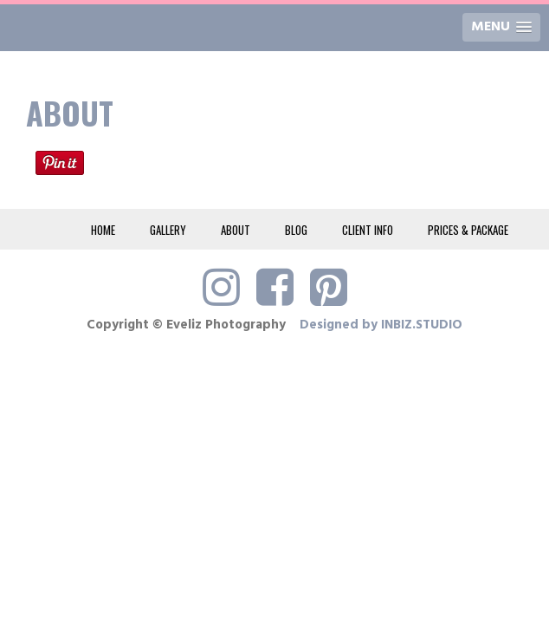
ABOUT (235, 229)
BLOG (296, 229)
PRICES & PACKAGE (468, 229)
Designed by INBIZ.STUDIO (381, 325)
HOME (103, 229)
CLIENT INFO (367, 229)
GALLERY (168, 229)
